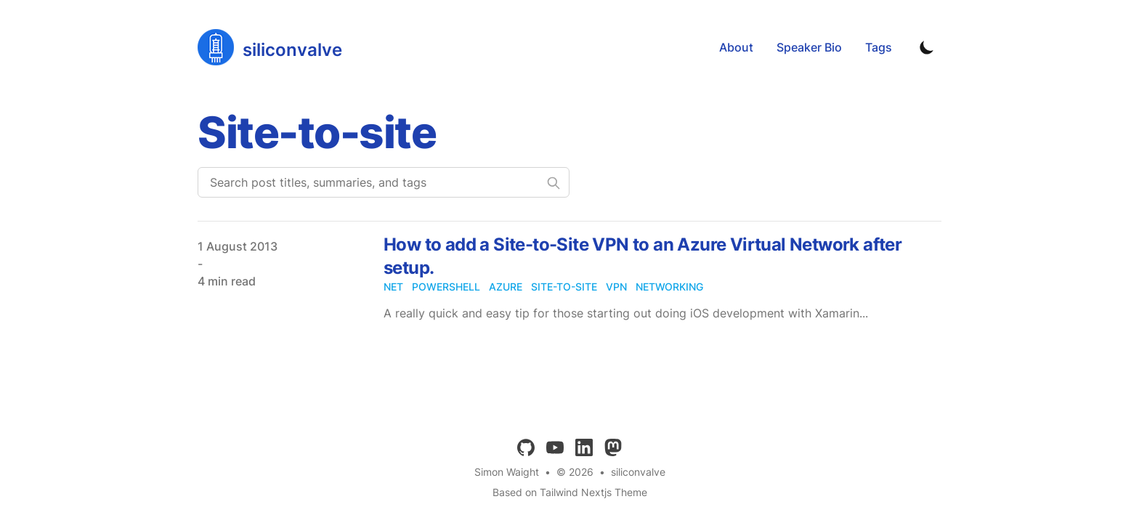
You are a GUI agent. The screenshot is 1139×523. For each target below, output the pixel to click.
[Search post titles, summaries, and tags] (384, 182)
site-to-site (564, 286)
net (393, 286)
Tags (878, 47)
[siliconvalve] (270, 47)
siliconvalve (638, 472)
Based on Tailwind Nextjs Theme (570, 492)
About (736, 47)
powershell (446, 286)
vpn (616, 286)
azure (505, 286)
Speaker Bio (809, 47)
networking (669, 286)
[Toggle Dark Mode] (927, 47)
